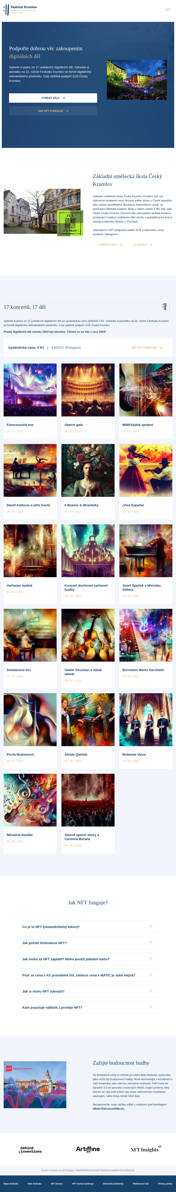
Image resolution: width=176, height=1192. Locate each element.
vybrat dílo (111, 244)
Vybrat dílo (53, 98)
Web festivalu (34, 1184)
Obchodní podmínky (113, 1184)
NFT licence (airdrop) (83, 1184)
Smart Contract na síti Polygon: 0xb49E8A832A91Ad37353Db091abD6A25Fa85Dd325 (88, 1170)
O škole (143, 244)
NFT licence (57, 1184)
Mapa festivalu (11, 1184)
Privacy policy (165, 1184)
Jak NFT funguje (53, 110)
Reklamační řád (141, 1184)
